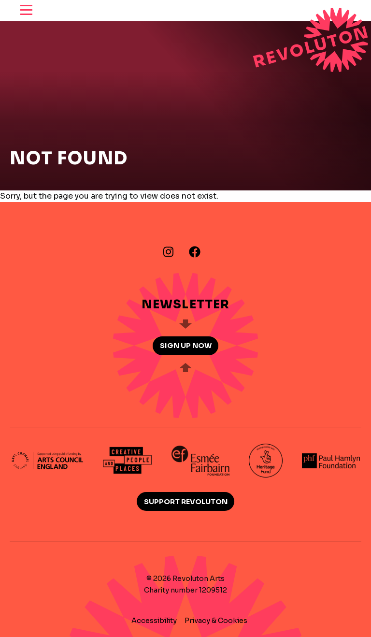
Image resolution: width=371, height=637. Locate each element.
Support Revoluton (186, 501)
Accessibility (154, 620)
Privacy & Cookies (216, 620)
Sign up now (186, 345)
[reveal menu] (26, 10)
